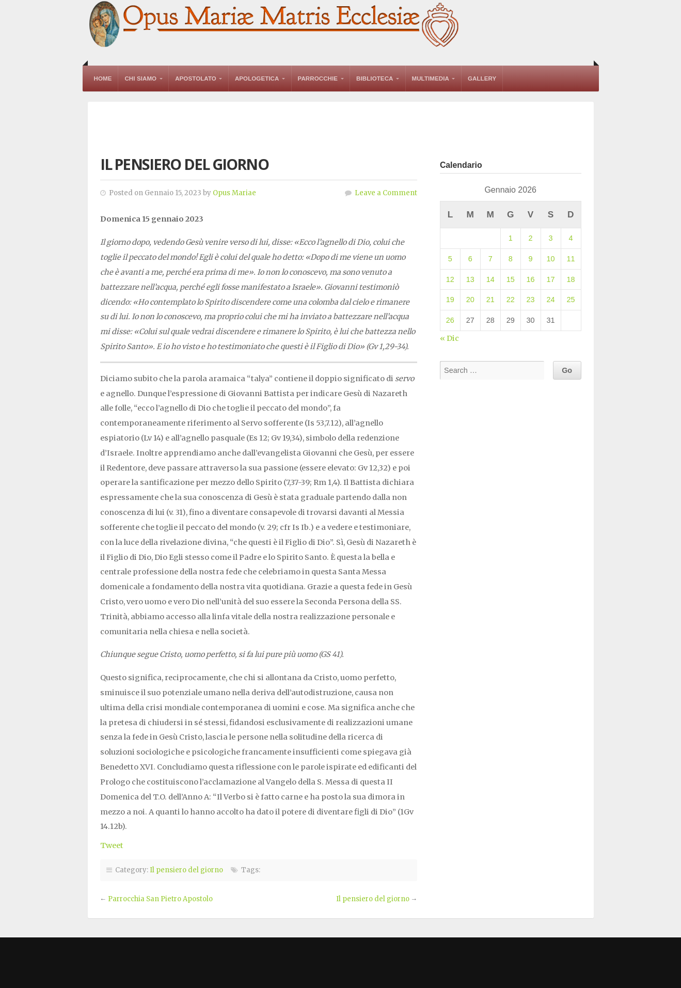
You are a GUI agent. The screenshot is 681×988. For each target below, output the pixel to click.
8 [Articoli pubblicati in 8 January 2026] (511, 259)
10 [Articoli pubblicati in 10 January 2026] (551, 259)
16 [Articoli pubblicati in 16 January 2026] (531, 279)
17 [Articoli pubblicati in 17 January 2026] (551, 279)
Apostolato (195, 78)
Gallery (482, 78)
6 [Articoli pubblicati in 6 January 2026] (470, 259)
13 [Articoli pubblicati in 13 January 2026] (470, 279)
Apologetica (257, 78)
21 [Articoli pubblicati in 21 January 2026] (490, 299)
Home (103, 78)
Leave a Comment (386, 193)
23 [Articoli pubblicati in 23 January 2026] (531, 299)
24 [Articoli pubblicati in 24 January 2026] (551, 299)
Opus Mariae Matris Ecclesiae (275, 25)
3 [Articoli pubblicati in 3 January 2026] (551, 238)
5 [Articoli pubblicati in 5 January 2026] (450, 259)
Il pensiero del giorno (186, 870)
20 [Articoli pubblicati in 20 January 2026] (470, 299)
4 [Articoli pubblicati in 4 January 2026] (570, 238)
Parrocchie (318, 78)
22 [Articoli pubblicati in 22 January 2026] (510, 299)
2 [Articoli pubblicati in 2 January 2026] (531, 238)
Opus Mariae (234, 193)
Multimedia (430, 78)
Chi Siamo (140, 78)
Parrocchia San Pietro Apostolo (160, 899)
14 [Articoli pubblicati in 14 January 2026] (490, 279)
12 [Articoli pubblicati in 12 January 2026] (450, 279)
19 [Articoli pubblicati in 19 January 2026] (450, 299)
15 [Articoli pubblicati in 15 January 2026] (510, 279)
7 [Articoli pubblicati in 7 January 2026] (490, 259)
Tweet (111, 845)
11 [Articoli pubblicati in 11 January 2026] (570, 259)
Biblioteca (374, 78)
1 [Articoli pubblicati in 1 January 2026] (511, 238)
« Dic (449, 338)
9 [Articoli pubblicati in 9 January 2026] (531, 259)
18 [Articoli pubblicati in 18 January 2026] (570, 279)
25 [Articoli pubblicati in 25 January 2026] (570, 299)
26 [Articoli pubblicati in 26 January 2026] (450, 320)
